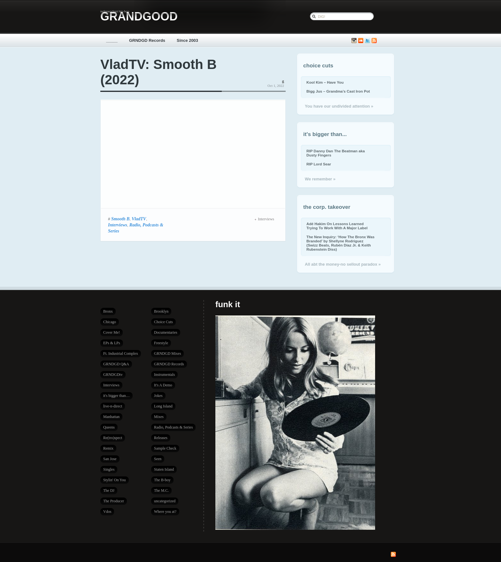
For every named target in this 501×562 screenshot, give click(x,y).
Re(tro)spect (112, 438)
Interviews (117, 224)
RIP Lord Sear (318, 164)
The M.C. (161, 490)
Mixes (159, 416)
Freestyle (161, 343)
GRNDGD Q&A (116, 364)
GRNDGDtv (113, 374)
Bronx (108, 311)
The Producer (113, 501)
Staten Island (164, 469)
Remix (108, 448)
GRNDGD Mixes (167, 353)
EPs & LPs (111, 343)
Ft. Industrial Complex (120, 353)
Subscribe (374, 40)
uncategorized (164, 501)
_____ (112, 40)
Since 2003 (187, 40)
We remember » (320, 179)
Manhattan (111, 416)
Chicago (109, 322)
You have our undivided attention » (339, 106)
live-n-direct (112, 406)
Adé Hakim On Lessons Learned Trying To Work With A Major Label (336, 226)
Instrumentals (164, 374)
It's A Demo (163, 385)
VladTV (139, 218)
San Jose (110, 459)
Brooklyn (161, 311)
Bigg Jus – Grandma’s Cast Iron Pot (338, 91)
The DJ (108, 490)
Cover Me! (111, 332)
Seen (157, 459)
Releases (160, 438)
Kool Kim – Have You (324, 82)
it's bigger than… (116, 395)
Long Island (163, 406)
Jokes (158, 395)
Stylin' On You (114, 480)
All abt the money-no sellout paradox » (343, 264)
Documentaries (165, 332)
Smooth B (120, 218)
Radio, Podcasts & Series (173, 427)
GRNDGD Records (147, 40)
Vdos (107, 511)
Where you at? (165, 511)
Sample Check (165, 448)
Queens (109, 427)
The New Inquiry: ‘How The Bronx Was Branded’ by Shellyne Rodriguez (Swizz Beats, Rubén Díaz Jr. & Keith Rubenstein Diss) (340, 243)
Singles (108, 469)
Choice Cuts (163, 322)
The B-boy (162, 480)
